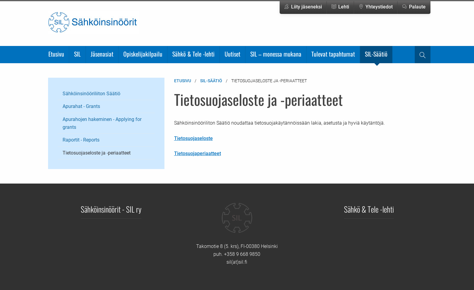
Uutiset (232, 53)
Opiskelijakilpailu (142, 53)
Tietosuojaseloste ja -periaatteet (97, 153)
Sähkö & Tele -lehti (193, 53)
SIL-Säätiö (376, 53)
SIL (77, 53)
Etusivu (56, 53)
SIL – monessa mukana (275, 53)
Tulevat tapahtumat (333, 53)
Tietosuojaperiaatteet (197, 153)
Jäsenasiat (102, 53)
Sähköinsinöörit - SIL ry (111, 209)
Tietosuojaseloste (193, 138)
